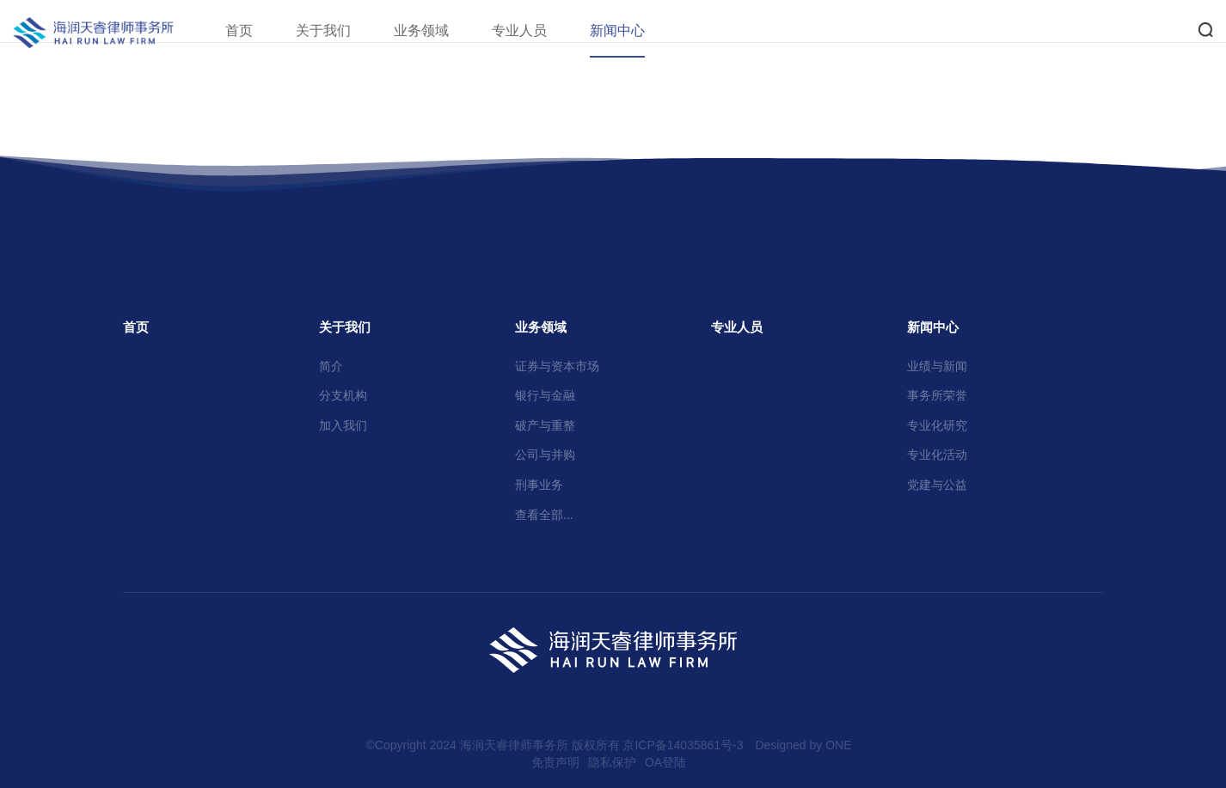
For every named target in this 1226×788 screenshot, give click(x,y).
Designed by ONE (803, 745)
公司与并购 (545, 454)
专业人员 (540, 30)
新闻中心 (638, 30)
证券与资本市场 (557, 366)
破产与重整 (545, 425)
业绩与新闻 (937, 366)
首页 (260, 30)
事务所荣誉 (937, 395)
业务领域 (442, 30)
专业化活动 (937, 454)
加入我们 (343, 425)
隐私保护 (612, 762)
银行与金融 (545, 395)
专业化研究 (937, 425)
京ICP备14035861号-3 (682, 745)
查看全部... (544, 515)
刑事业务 (539, 485)
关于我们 (344, 30)
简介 (331, 366)
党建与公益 (937, 485)
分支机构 (343, 395)
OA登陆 (665, 762)
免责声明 (555, 762)
